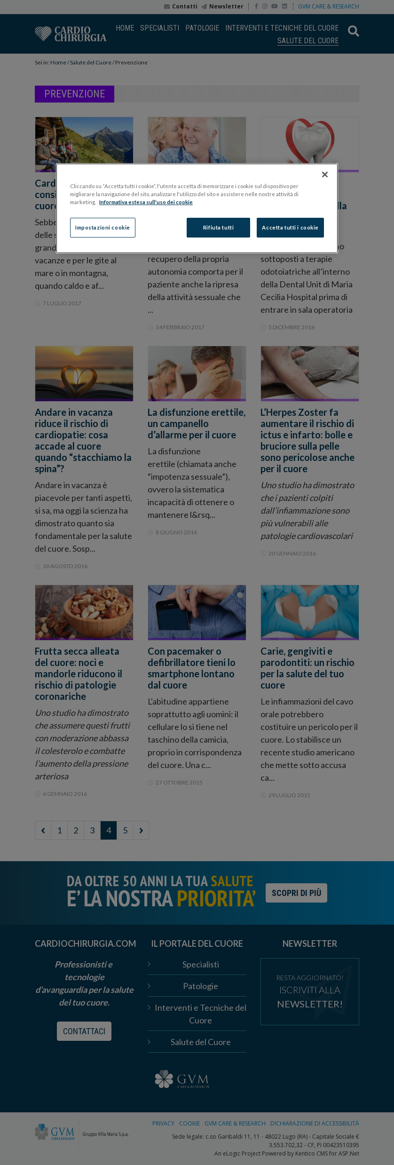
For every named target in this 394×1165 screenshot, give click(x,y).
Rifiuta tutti (218, 227)
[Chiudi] (325, 174)
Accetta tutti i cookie (290, 227)
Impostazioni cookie (102, 227)
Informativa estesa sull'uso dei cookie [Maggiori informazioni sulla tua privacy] (146, 202)
